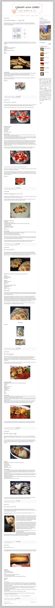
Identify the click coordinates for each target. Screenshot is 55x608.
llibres (11, 542)
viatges (49, 99)
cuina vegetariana (12, 97)
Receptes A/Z (22, 15)
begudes (45, 80)
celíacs (11, 189)
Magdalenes (41, 92)
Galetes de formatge (10, 433)
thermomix (49, 98)
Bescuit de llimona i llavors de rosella (47, 68)
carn (42, 81)
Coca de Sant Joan (9, 249)
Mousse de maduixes (10, 102)
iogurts (43, 91)
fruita (13, 189)
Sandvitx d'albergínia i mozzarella (14, 20)
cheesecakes (44, 82)
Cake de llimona (46, 72)
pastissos (43, 94)
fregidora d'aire (41, 90)
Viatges (32, 15)
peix (40, 95)
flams (49, 89)
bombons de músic (22, 196)
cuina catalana (16, 349)
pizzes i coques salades (46, 95)
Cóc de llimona (8, 547)
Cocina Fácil (18, 168)
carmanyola (49, 80)
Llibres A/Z (28, 15)
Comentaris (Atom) (10, 603)
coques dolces (12, 349)
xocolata (41, 100)
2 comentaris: (12, 243)
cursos (47, 88)
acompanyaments (42, 78)
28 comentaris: (12, 500)
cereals (40, 82)
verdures (19, 97)
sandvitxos (16, 97)
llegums (46, 91)
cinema (49, 82)
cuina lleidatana (46, 86)
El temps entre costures (32, 530)
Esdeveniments (45, 89)
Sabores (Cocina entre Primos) (24, 436)
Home (18, 15)
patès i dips (48, 94)
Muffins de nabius (46, 57)
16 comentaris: (13, 541)
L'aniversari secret (10, 507)
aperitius (42, 79)
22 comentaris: (13, 96)
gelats (40, 91)
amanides (49, 78)
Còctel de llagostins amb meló (13, 194)
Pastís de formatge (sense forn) (46, 63)
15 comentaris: (13, 348)
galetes (48, 90)
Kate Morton (9, 513)
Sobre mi (36, 15)
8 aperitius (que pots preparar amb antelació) (47, 48)
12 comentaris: (12, 427)
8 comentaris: (12, 598)
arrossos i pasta (48, 79)
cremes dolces (48, 83)
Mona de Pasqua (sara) (43, 19)
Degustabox (16, 440)
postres (15, 189)
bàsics (42, 80)
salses (50, 96)
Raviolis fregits (9, 354)
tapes (45, 98)
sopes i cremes (47, 97)
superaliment (41, 98)
